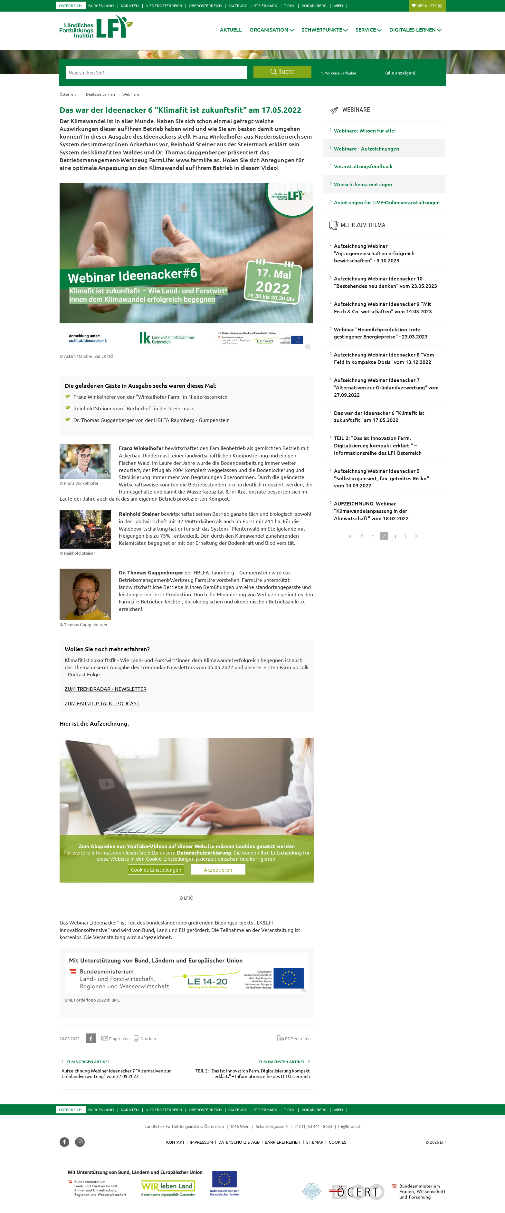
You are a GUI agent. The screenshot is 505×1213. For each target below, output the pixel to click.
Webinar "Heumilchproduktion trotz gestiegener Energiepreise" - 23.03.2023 (381, 333)
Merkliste (430, 5)
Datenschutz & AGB (239, 1142)
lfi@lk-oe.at (349, 1126)
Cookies (337, 1142)
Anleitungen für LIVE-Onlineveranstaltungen (387, 202)
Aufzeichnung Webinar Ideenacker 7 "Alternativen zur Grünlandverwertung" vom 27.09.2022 (386, 387)
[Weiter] (406, 536)
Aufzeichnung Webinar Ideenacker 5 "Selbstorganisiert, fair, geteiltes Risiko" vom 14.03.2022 (381, 478)
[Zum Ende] (417, 536)
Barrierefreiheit (283, 1142)
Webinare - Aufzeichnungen (366, 148)
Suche (282, 71)
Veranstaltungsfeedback (363, 166)
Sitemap (314, 1142)
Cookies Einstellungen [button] (156, 869)
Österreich (70, 5)
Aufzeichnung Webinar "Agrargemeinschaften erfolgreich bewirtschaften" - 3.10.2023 (374, 253)
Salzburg (237, 5)
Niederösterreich (164, 5)
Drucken (144, 1038)
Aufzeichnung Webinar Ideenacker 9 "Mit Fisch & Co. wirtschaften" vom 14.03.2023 (383, 307)
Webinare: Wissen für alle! (365, 130)
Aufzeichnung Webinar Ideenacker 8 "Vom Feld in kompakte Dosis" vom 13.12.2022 (384, 358)
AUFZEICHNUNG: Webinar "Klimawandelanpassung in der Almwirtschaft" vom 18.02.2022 (371, 511)
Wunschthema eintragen (363, 184)
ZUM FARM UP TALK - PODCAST (102, 703)
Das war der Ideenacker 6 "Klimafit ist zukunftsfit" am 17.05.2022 (379, 416)
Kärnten (130, 5)
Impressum (201, 1142)
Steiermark (265, 5)
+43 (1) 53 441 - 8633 (313, 1126)
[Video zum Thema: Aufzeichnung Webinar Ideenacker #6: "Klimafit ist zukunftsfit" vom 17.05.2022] (187, 809)
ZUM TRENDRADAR (87, 688)
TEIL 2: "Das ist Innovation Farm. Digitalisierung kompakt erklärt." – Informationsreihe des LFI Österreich (378, 445)
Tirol (289, 5)
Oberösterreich (205, 5)
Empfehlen (115, 1038)
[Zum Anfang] (351, 536)
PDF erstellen (293, 1038)
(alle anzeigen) (400, 72)
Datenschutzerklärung (204, 852)
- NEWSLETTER (128, 688)
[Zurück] (362, 536)
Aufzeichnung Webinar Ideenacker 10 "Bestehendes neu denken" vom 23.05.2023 (385, 282)
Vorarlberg (314, 5)
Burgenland (101, 5)
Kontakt (175, 1142)
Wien (338, 5)
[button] (271, 29)
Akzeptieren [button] (218, 869)
